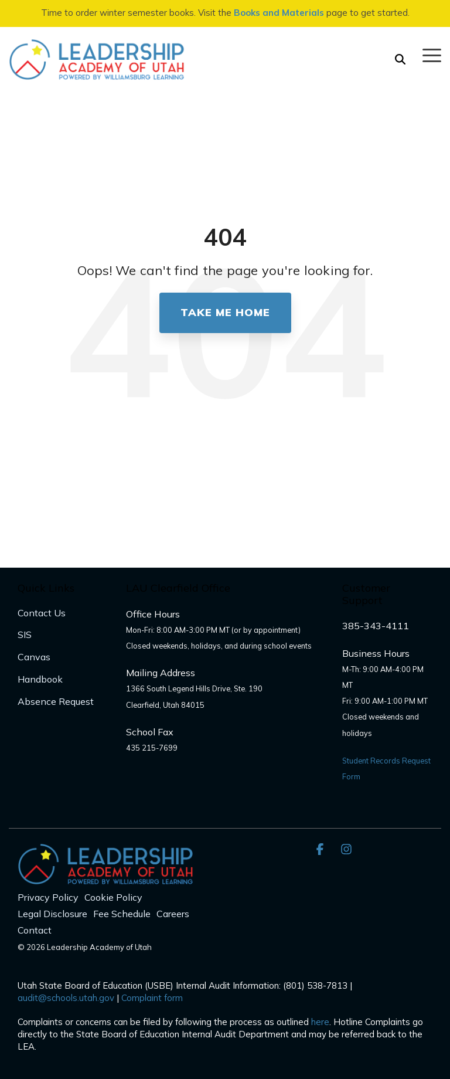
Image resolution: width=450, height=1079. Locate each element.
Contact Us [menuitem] (42, 613)
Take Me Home (225, 312)
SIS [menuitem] (25, 634)
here (320, 1021)
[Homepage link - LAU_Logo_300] (105, 878)
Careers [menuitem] (172, 913)
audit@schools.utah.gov (66, 997)
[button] (431, 54)
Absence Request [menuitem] (56, 701)
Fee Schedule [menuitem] (122, 913)
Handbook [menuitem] (40, 679)
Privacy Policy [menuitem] (48, 897)
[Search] (400, 59)
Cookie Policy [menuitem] (113, 897)
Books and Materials (279, 12)
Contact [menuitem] (35, 930)
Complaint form (152, 997)
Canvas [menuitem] (34, 657)
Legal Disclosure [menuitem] (52, 913)
